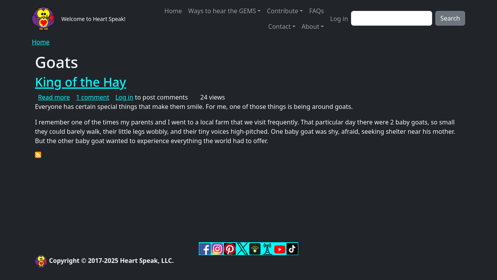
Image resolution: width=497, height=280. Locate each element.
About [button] (310, 26)
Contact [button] (279, 26)
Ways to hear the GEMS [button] (222, 11)
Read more (54, 97)
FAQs (316, 11)
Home (173, 11)
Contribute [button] (282, 11)
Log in (339, 18)
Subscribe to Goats (38, 155)
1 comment (92, 97)
